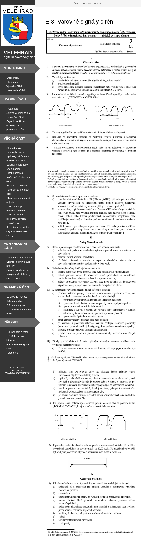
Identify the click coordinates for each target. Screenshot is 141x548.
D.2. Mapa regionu (16, 305)
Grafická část (17, 287)
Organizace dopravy (17, 270)
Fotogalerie (12, 352)
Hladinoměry (13, 82)
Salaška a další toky (17, 164)
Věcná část (14, 138)
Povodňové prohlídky (17, 227)
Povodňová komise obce (19, 257)
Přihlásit (98, 3)
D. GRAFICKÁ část (16, 296)
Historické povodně (16, 185)
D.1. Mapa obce (14, 301)
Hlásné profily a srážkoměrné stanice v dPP (18, 177)
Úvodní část (15, 99)
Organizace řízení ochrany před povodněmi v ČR (15, 125)
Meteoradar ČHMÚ (16, 90)
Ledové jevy (12, 223)
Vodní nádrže (13, 169)
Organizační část (15, 246)
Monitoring (14, 68)
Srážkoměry (12, 77)
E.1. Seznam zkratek (17, 332)
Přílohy (11, 322)
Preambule (12, 108)
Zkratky (87, 3)
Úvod (76, 3)
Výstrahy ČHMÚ (15, 86)
